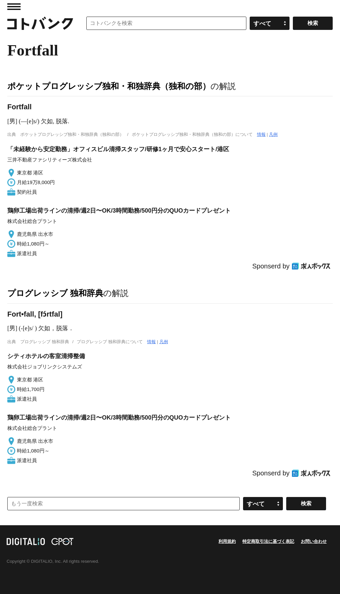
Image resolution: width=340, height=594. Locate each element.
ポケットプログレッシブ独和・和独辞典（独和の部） (109, 86)
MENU (14, 6)
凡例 (273, 134)
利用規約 (227, 541)
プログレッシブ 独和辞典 (55, 293)
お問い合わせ (314, 541)
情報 (261, 134)
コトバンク (40, 23)
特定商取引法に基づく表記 (268, 541)
